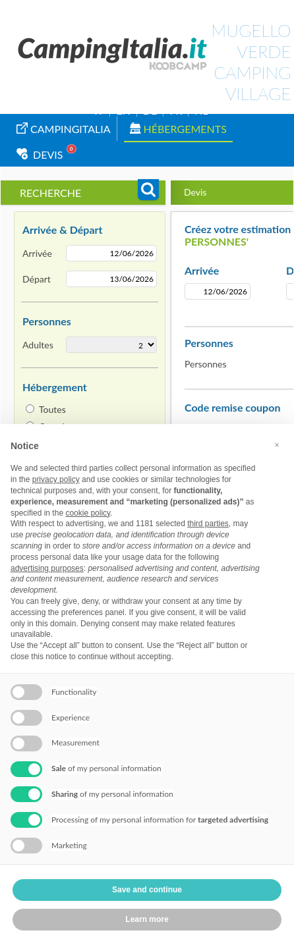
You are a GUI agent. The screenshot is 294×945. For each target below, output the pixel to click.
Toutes (52, 409)
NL (201, 110)
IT (98, 110)
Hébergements (178, 128)
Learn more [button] (146, 919)
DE (150, 110)
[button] (276, 445)
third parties (208, 523)
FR (175, 110)
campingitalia (63, 128)
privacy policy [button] (56, 479)
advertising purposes (47, 568)
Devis (39, 154)
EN (123, 110)
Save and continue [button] (147, 889)
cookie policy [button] (87, 513)
